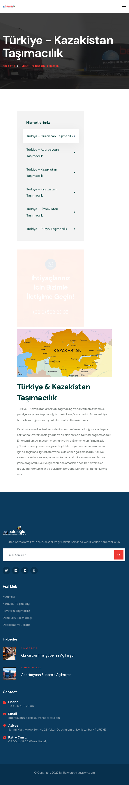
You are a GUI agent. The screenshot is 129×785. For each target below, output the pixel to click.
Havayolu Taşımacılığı (17, 611)
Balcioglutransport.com (79, 772)
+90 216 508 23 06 (21, 706)
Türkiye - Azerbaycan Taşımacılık (50, 153)
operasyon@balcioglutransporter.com (34, 718)
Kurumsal (9, 597)
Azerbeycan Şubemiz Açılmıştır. (46, 674)
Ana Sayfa (9, 65)
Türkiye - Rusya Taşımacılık (50, 229)
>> (119, 554)
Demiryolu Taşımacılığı (17, 618)
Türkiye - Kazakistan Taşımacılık (39, 65)
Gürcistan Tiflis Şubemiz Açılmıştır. (48, 655)
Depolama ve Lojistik (16, 625)
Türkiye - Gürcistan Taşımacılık (50, 136)
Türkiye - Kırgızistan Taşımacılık (50, 192)
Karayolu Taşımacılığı (16, 604)
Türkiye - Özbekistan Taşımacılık (50, 212)
